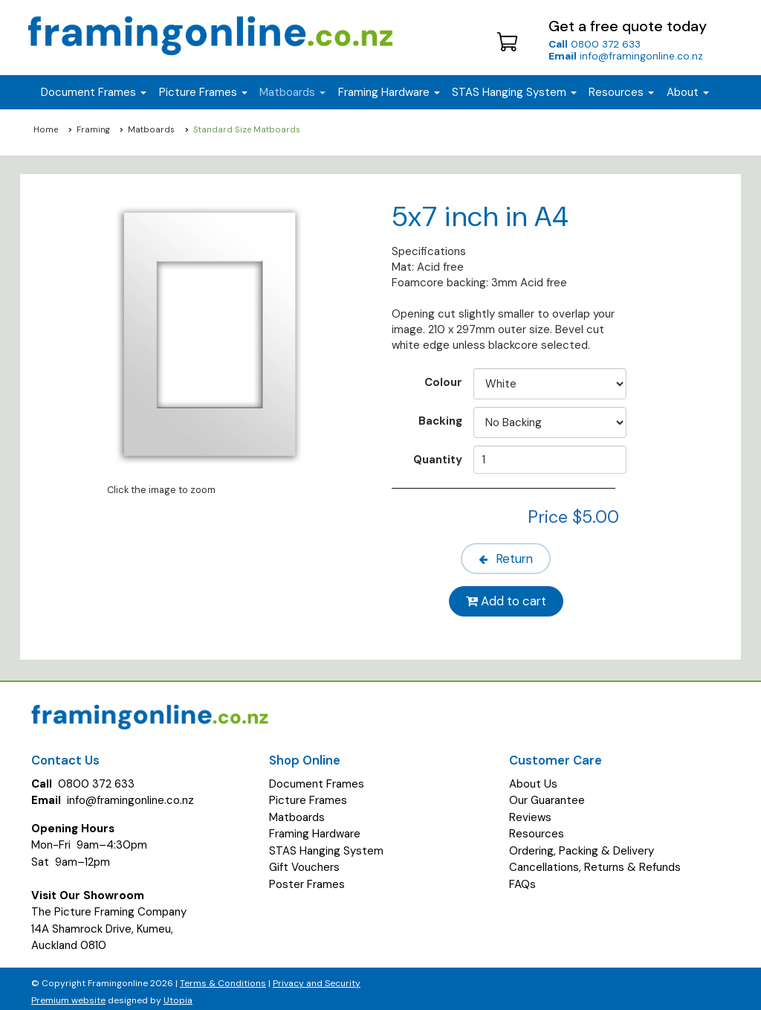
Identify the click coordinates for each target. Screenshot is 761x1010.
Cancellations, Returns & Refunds (595, 860)
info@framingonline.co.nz (625, 55)
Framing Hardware (314, 827)
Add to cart (509, 596)
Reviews (530, 810)
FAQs (522, 877)
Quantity (437, 459)
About (688, 92)
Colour (443, 382)
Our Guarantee (547, 793)
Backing (440, 421)
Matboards (151, 129)
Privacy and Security (316, 977)
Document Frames (316, 777)
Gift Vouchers (304, 860)
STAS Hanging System (326, 844)
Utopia (177, 994)
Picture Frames (308, 793)
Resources (621, 92)
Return (509, 556)
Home (45, 129)
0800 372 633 (594, 44)
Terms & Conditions (223, 977)
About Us (533, 777)
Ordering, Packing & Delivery (581, 844)
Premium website (68, 994)
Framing (93, 129)
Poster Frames (307, 877)
